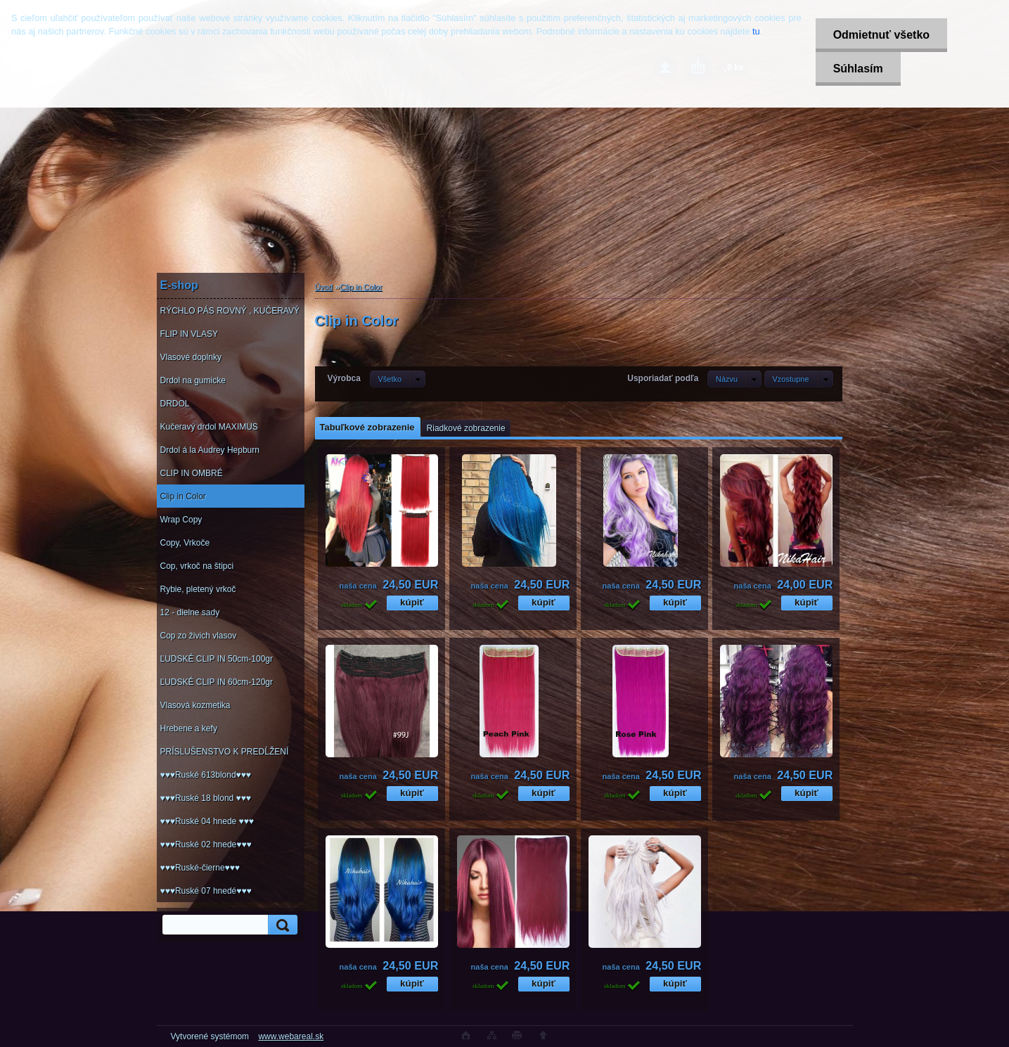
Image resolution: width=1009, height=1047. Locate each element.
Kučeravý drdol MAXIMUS (209, 427)
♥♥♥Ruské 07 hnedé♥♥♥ (206, 891)
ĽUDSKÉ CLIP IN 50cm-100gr (217, 659)
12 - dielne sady (190, 612)
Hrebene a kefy (188, 728)
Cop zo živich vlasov (198, 636)
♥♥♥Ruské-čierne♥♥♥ (200, 868)
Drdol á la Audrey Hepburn (209, 450)
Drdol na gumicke (193, 380)
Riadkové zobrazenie (466, 428)
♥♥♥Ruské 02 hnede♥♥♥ (206, 844)
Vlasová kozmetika (195, 705)
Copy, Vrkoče (185, 543)
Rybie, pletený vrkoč (198, 589)
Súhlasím (858, 69)
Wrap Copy (181, 520)
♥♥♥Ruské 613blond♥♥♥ (205, 775)
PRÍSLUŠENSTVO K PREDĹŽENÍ (224, 752)
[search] (280, 925)
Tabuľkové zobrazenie (367, 427)
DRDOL (175, 404)
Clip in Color (183, 496)
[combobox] (734, 379)
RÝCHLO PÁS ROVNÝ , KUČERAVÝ (230, 311)
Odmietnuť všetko (881, 35)
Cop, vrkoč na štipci (197, 566)
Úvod (324, 287)
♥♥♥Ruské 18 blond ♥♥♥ (205, 798)
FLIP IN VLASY (189, 334)
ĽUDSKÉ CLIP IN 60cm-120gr (217, 682)
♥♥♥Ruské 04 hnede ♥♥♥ (207, 821)
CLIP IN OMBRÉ (191, 473)
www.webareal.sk (290, 1036)
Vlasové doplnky (190, 357)
